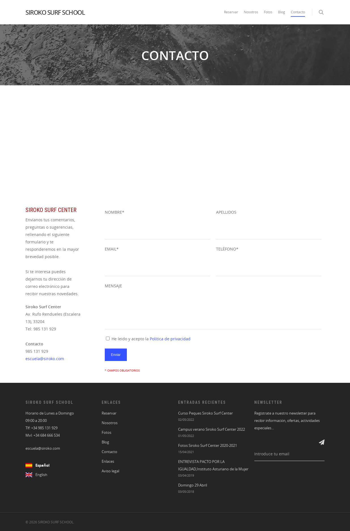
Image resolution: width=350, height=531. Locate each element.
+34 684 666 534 (46, 435)
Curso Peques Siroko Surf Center (205, 413)
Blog (281, 12)
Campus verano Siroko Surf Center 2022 (211, 429)
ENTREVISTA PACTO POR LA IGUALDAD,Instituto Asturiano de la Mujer (213, 465)
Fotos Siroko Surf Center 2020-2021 (207, 445)
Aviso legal (110, 471)
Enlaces (108, 461)
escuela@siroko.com (44, 358)
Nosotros (251, 12)
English (41, 474)
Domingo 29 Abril (192, 485)
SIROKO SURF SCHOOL (55, 12)
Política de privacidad (170, 338)
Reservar (231, 12)
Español (42, 465)
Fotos (268, 12)
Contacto (298, 12)
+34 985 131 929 (44, 428)
